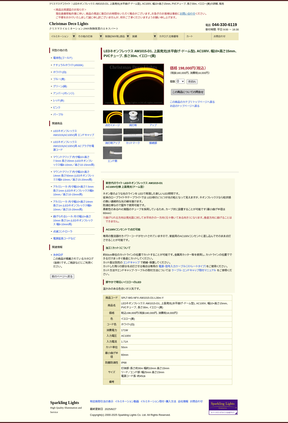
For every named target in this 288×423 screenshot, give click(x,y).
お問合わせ (219, 36)
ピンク (56, 107)
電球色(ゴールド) (62, 57)
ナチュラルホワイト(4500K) (68, 65)
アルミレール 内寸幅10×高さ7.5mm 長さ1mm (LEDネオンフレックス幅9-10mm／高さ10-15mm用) (73, 190)
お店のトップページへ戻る (185, 106)
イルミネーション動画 (127, 401)
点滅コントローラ (62, 231)
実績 (134, 36)
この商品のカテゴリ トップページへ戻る (192, 101)
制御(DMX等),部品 (115, 36)
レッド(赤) (58, 100)
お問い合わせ (187, 13)
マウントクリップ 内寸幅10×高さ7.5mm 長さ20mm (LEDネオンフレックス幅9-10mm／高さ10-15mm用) (73, 161)
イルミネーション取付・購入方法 (158, 401)
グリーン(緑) (60, 86)
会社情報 (183, 401)
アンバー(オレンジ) (63, 93)
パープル (58, 114)
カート (189, 36)
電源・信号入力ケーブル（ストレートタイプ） (182, 266)
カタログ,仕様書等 (168, 36)
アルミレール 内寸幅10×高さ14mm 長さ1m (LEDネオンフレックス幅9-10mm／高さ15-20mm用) (73, 205)
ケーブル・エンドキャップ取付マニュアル (193, 270)
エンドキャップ (131, 262)
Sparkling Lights (66, 407)
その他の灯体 (85, 36)
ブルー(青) (59, 79)
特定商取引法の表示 (101, 401)
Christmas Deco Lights (83, 25)
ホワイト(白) (60, 72)
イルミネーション (59, 36)
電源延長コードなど (64, 238)
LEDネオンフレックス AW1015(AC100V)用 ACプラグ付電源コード (73, 146)
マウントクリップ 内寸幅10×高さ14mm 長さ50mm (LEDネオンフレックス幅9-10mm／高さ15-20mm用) (73, 175)
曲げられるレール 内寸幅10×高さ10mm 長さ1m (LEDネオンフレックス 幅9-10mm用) (73, 220)
